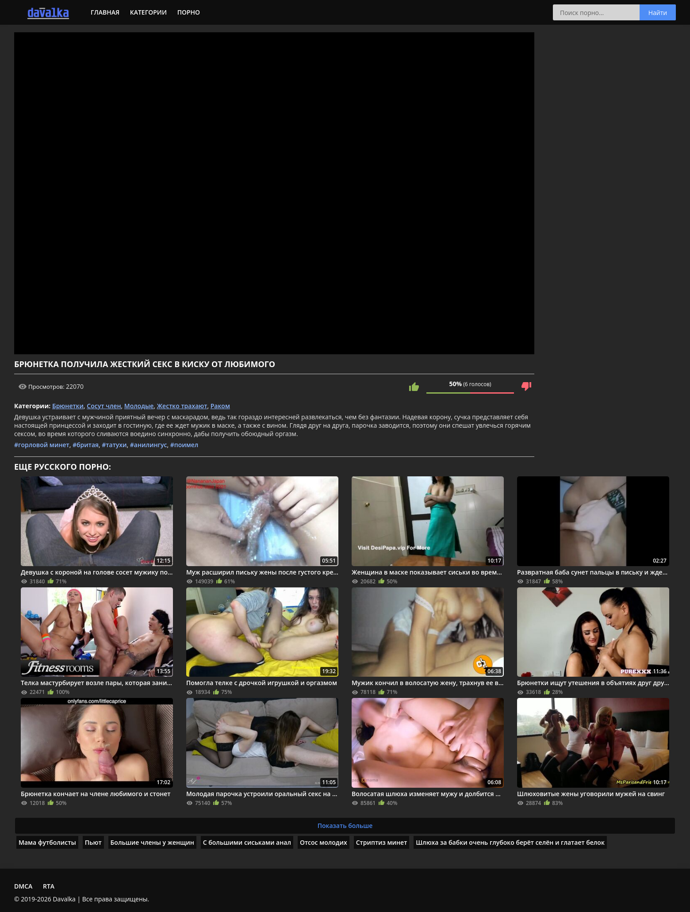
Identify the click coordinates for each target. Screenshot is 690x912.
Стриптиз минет (381, 842)
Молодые (139, 406)
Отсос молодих (323, 842)
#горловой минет (41, 445)
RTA (48, 886)
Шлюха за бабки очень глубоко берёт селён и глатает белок (510, 842)
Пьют (93, 842)
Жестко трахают (182, 406)
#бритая (86, 445)
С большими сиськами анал (247, 842)
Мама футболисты (47, 842)
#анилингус (148, 445)
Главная (105, 12)
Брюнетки (68, 406)
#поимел (184, 445)
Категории (148, 12)
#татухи (114, 445)
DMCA (23, 886)
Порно (188, 12)
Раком (220, 406)
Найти (657, 12)
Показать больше (345, 825)
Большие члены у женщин (152, 842)
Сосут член (104, 406)
